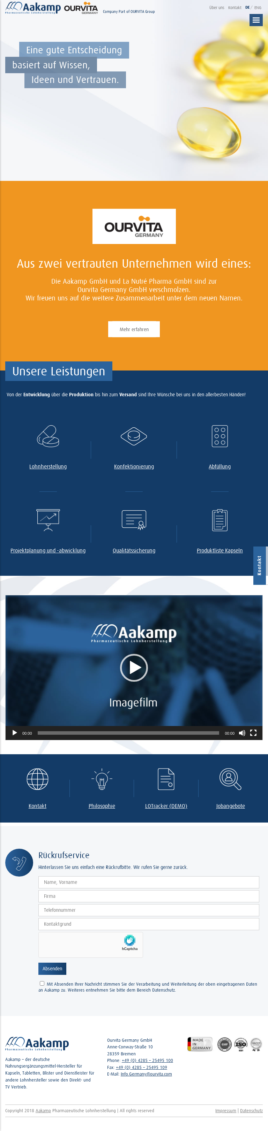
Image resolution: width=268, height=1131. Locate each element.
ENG (257, 7)
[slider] (128, 733)
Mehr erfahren (134, 329)
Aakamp (43, 1110)
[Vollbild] (253, 732)
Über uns (216, 7)
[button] (134, 668)
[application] (134, 667)
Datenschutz (251, 1110)
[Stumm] (242, 732)
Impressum (225, 1110)
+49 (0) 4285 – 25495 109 (141, 1067)
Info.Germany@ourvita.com (146, 1074)
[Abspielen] (14, 732)
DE (247, 7)
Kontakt (234, 7)
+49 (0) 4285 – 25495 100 (147, 1060)
